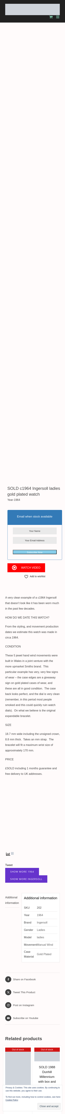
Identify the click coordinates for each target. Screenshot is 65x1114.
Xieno (55, 992)
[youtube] (54, 965)
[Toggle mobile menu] (58, 17)
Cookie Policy (12, 1100)
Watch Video (30, 222)
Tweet (9, 519)
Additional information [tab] (12, 554)
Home (11, 982)
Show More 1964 (22, 526)
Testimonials (17, 1003)
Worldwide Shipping (17, 991)
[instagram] (49, 965)
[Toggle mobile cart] (51, 17)
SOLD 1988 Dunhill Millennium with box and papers (47, 731)
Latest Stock (17, 998)
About (23, 982)
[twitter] (45, 965)
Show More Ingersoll (26, 533)
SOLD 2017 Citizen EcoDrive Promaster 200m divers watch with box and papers (32, 912)
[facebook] (40, 965)
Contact (17, 1008)
